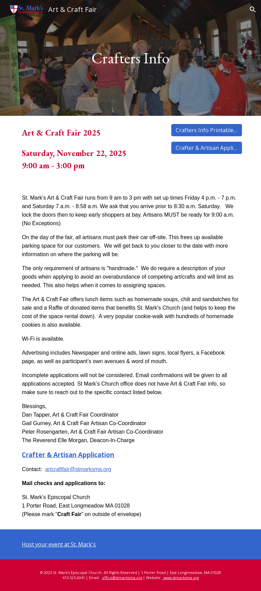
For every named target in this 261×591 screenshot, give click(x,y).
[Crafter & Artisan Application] (206, 148)
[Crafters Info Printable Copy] (206, 130)
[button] (253, 9)
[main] (130, 58)
